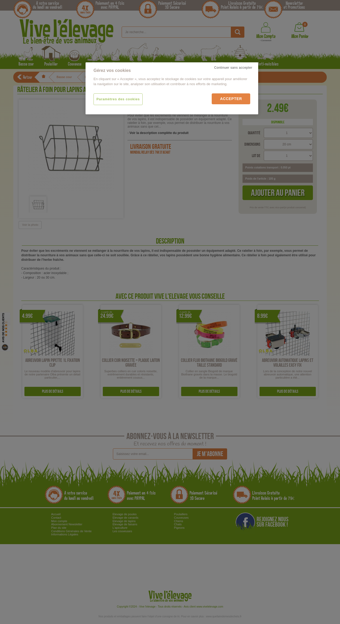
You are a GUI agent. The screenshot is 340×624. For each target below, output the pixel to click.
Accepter (231, 99)
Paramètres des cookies (118, 99)
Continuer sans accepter (233, 68)
